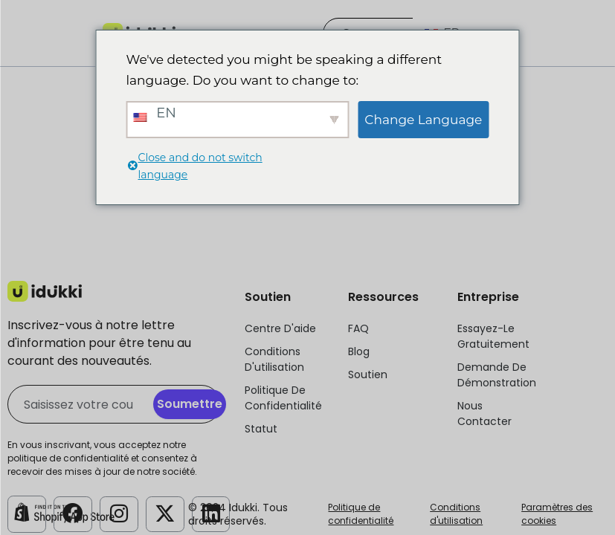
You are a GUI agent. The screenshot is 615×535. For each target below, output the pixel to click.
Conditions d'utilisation (456, 514)
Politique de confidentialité (360, 514)
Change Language (423, 119)
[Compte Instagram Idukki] (119, 512)
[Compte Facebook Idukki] (72, 512)
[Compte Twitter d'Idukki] (165, 512)
